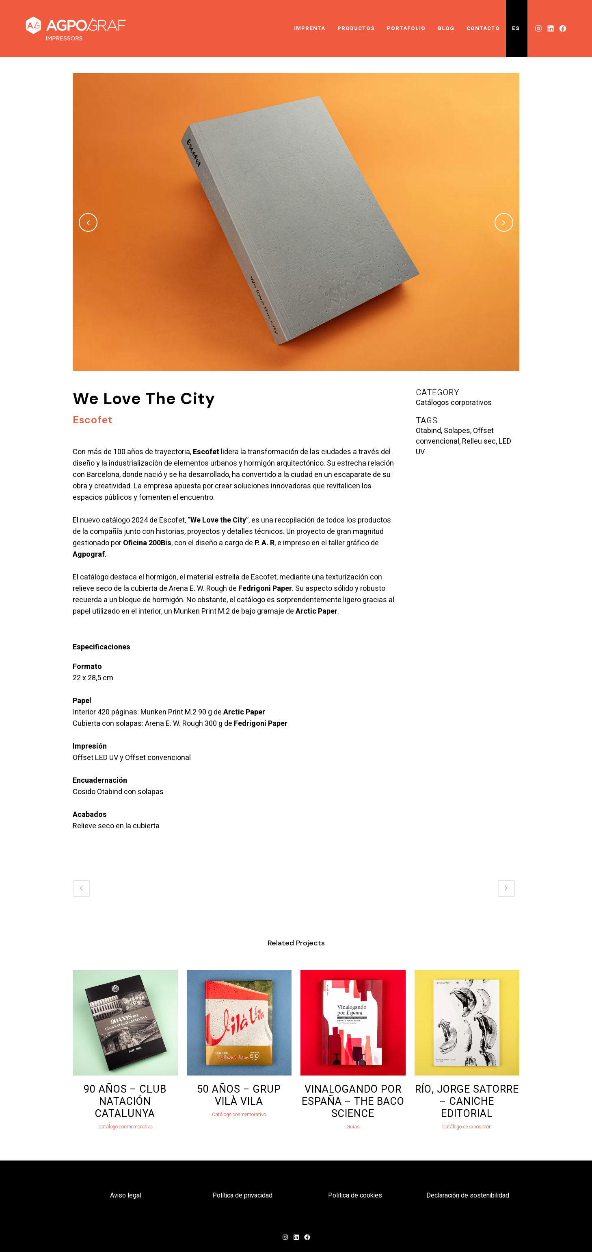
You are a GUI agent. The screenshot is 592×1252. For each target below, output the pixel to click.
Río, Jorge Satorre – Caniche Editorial (467, 1101)
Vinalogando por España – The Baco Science (353, 1101)
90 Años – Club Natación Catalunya (125, 1101)
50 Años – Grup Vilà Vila (239, 1095)
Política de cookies (355, 1195)
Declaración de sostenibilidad (467, 1195)
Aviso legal (125, 1195)
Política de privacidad (242, 1195)
